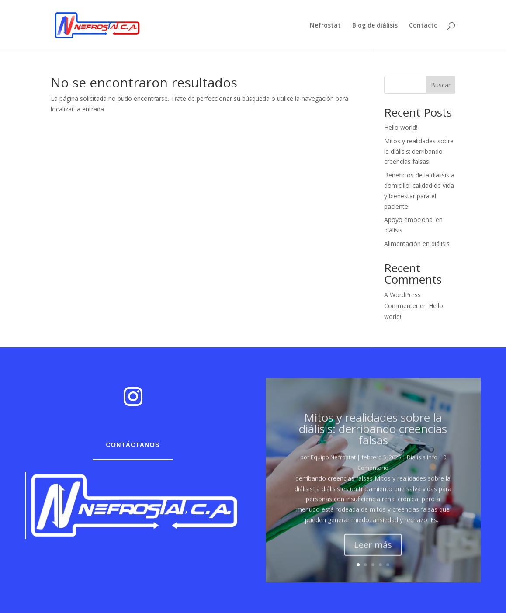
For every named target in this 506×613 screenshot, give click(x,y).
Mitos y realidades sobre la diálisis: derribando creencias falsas (419, 151)
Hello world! (400, 127)
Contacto (423, 25)
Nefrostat (325, 25)
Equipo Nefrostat (333, 463)
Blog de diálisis (375, 25)
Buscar (441, 85)
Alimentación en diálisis (417, 243)
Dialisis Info (422, 463)
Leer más (373, 550)
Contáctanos (132, 444)
